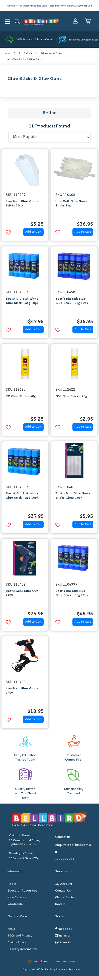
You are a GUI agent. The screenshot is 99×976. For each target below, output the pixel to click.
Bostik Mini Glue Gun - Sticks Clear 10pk (72, 495)
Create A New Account (19, 6)
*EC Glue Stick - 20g (71, 396)
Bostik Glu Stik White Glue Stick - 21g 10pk (22, 495)
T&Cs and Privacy (20, 935)
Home (7, 53)
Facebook (63, 929)
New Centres (17, 897)
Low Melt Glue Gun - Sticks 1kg (71, 203)
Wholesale (66, 6)
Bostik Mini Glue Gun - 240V (23, 593)
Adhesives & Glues (51, 53)
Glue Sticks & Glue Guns (27, 59)
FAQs (74, 6)
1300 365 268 (85, 6)
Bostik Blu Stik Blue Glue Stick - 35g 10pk (71, 593)
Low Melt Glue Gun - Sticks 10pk (22, 203)
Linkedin (63, 942)
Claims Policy (17, 942)
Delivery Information (22, 949)
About (35, 6)
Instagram (63, 935)
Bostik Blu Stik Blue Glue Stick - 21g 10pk (71, 301)
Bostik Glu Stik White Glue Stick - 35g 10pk (22, 301)
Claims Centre (65, 897)
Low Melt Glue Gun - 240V (22, 690)
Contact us (62, 837)
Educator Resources (49, 6)
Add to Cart (33, 231)
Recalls (60, 904)
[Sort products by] (50, 137)
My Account (63, 884)
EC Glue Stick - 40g (21, 396)
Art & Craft (25, 53)
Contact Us (63, 890)
